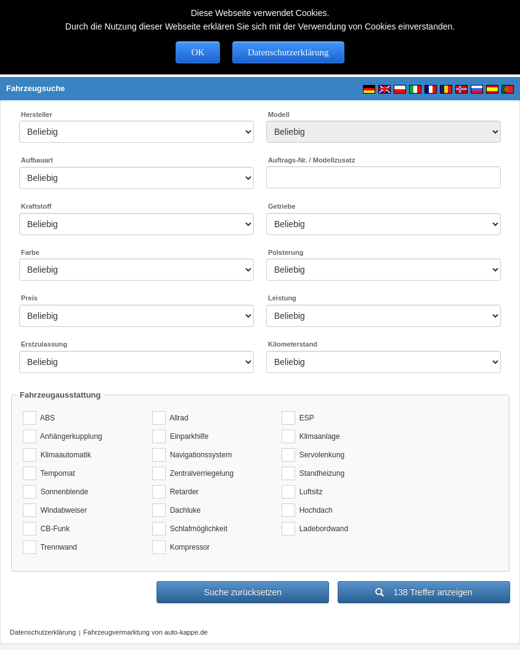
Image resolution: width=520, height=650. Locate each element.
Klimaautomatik (63, 455)
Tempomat (55, 473)
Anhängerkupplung (69, 436)
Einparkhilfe (187, 436)
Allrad (177, 418)
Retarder (182, 491)
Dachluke (183, 510)
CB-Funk (53, 528)
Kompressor (187, 547)
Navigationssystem (199, 455)
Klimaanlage (317, 436)
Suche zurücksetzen (243, 592)
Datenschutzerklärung (288, 52)
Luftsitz (309, 491)
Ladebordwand (321, 528)
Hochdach (314, 510)
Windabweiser (61, 510)
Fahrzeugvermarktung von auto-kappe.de (145, 632)
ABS (45, 418)
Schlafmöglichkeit (196, 528)
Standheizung (319, 473)
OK (198, 52)
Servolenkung (319, 455)
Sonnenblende (62, 491)
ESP (304, 418)
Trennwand (56, 547)
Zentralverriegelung (200, 473)
